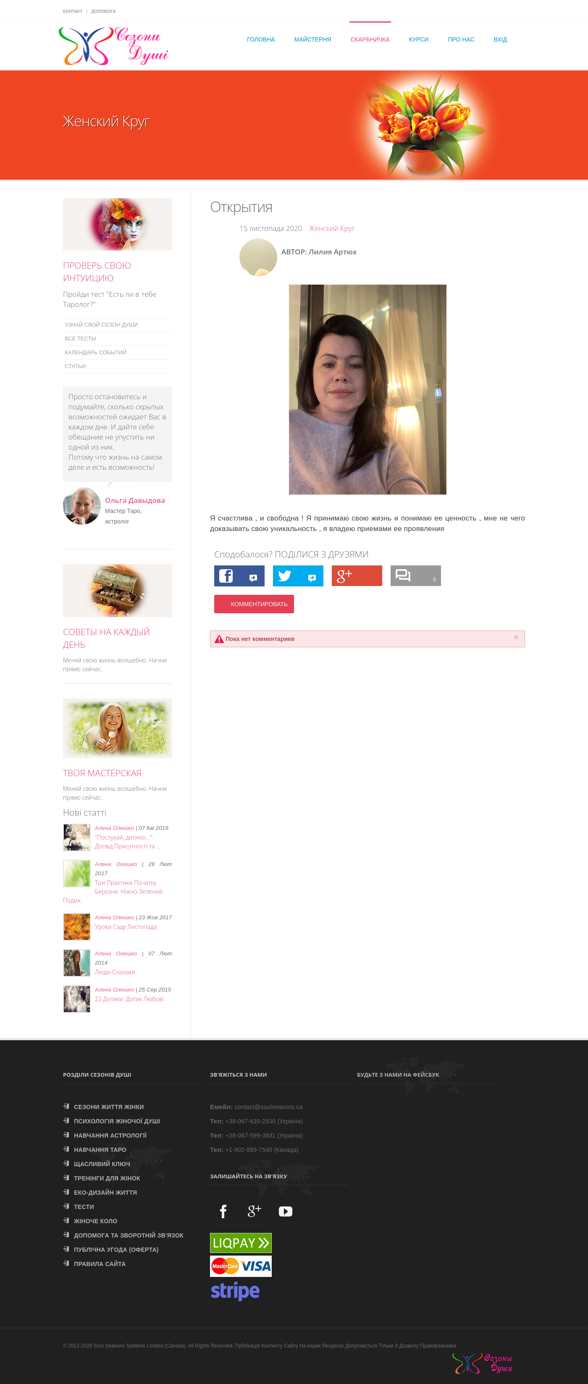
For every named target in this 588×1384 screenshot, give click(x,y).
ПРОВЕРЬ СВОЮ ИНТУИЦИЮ (97, 271)
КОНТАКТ (72, 11)
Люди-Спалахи (115, 972)
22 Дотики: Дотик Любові (129, 999)
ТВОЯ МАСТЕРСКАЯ (102, 773)
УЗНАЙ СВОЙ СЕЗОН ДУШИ (101, 325)
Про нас (461, 39)
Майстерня (312, 39)
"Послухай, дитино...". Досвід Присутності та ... (127, 841)
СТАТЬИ (75, 366)
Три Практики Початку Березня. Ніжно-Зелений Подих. (113, 891)
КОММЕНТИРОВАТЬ (259, 604)
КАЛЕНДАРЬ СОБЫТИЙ (95, 352)
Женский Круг (332, 228)
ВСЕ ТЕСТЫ (80, 338)
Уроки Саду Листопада (126, 927)
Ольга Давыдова (135, 500)
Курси (419, 39)
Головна (261, 39)
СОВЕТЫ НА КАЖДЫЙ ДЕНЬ (106, 638)
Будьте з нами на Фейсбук (398, 1074)
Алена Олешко (114, 828)
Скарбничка (370, 39)
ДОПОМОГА (103, 11)
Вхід (500, 39)
